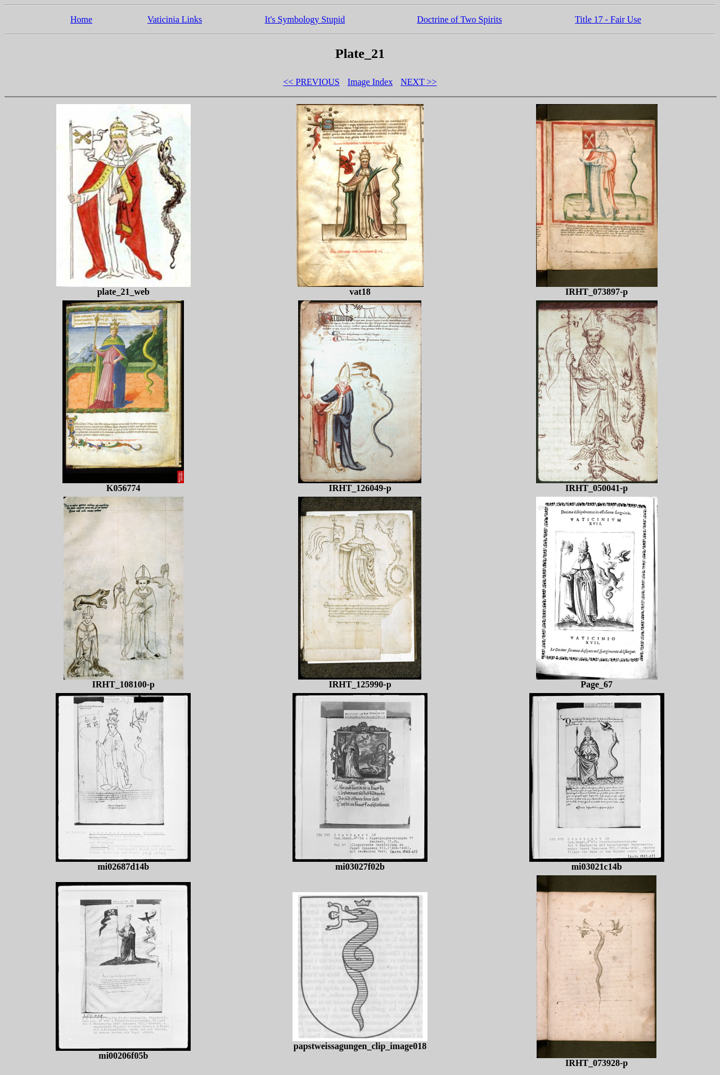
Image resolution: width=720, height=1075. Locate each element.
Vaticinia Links (174, 19)
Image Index (370, 82)
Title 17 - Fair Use (608, 19)
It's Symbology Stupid (305, 19)
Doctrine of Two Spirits (459, 19)
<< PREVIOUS (311, 82)
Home (81, 19)
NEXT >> (418, 82)
